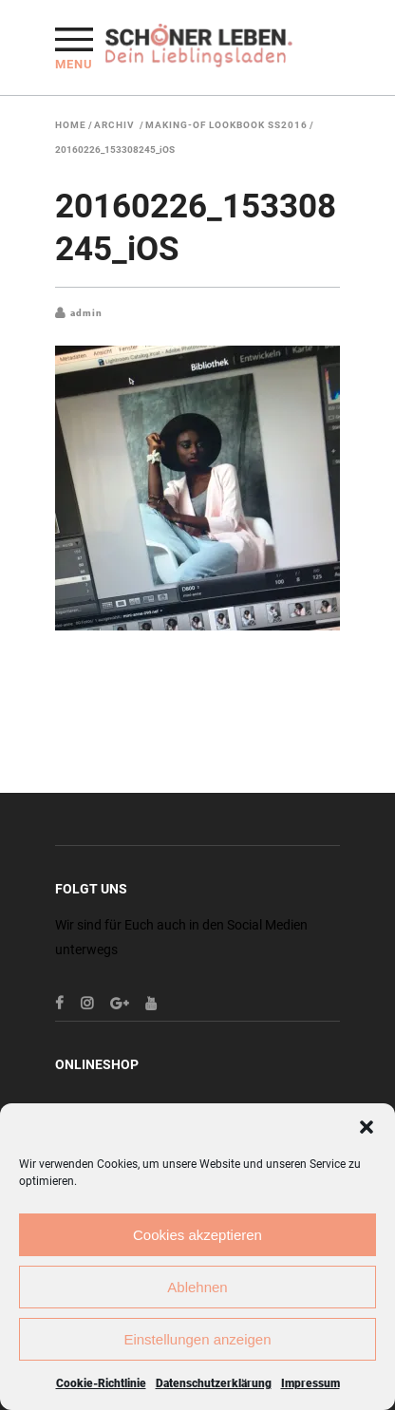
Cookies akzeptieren (197, 1235)
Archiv (114, 125)
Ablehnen (197, 1287)
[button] (366, 1127)
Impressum (310, 1383)
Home (70, 125)
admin (86, 313)
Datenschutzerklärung (214, 1383)
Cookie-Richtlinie (101, 1383)
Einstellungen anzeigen (197, 1339)
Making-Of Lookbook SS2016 (226, 125)
